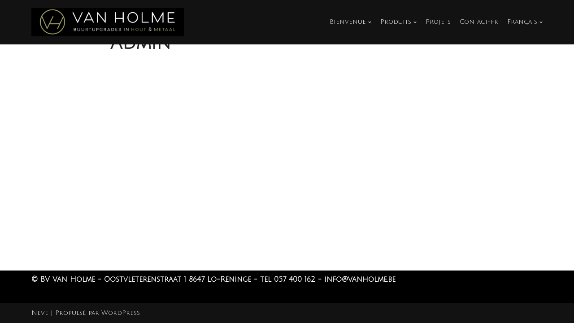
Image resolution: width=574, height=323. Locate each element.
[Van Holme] (107, 22)
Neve (39, 313)
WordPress (120, 313)
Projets (438, 21)
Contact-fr (479, 21)
